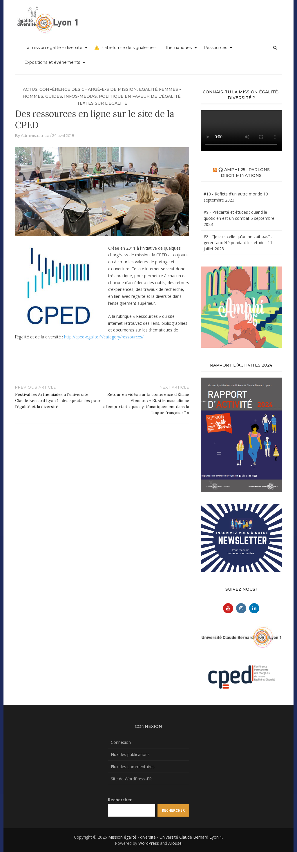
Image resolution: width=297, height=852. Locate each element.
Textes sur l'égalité (102, 103)
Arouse (175, 843)
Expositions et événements (52, 62)
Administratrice (35, 135)
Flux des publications (130, 754)
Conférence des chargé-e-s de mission (88, 89)
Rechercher (120, 799)
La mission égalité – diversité (53, 47)
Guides (53, 96)
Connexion (121, 742)
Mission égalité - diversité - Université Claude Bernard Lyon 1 (165, 837)
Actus (30, 89)
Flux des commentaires (133, 766)
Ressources (215, 47)
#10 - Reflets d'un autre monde (233, 194)
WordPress (148, 843)
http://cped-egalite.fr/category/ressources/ (104, 337)
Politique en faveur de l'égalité (140, 96)
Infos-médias (80, 96)
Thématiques (178, 47)
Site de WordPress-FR (131, 779)
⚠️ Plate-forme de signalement (126, 47)
